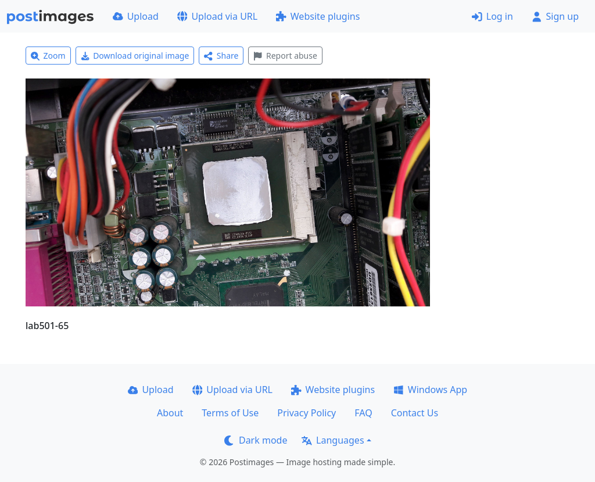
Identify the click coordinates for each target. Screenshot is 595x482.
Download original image (135, 55)
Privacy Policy (306, 412)
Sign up (555, 16)
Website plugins (318, 16)
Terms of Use (230, 412)
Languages (333, 440)
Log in (492, 16)
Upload (136, 16)
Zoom (48, 55)
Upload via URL (217, 16)
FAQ (363, 412)
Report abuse (285, 55)
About (170, 412)
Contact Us (414, 412)
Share (221, 55)
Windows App (430, 389)
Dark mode (255, 440)
